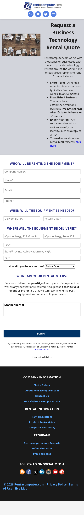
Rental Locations (42, 416)
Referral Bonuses (42, 448)
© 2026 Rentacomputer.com (24, 484)
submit (42, 333)
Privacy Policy (42, 349)
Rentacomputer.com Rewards (42, 443)
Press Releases (42, 453)
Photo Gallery (42, 385)
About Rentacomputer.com (42, 390)
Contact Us (42, 395)
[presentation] (28, 323)
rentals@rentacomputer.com (42, 401)
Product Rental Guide (42, 422)
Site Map (21, 488)
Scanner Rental (42, 309)
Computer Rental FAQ (42, 427)
